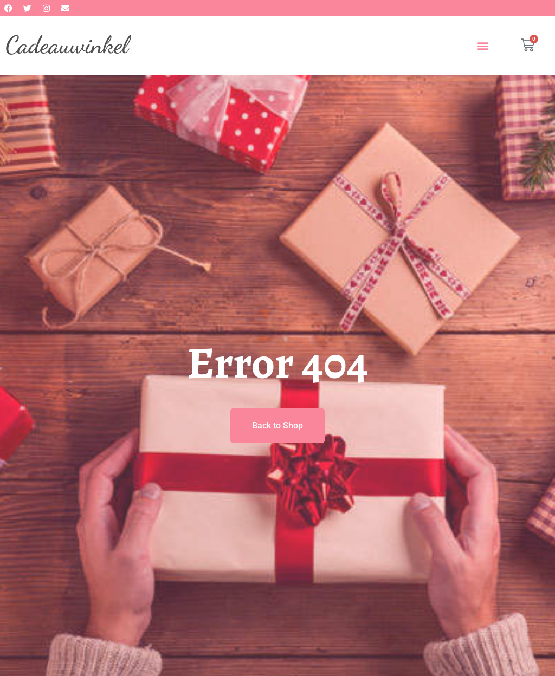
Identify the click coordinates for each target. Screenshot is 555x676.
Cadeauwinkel (66, 45)
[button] (483, 45)
